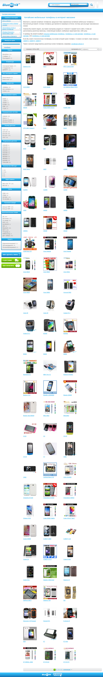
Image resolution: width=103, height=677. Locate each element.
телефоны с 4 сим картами (41, 36)
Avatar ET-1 (66, 313)
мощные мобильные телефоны (54, 34)
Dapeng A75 (26, 66)
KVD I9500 (26, 87)
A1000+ (25, 190)
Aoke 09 (45, 313)
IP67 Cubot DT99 (68, 66)
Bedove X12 (26, 395)
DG (64, 600)
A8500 (65, 210)
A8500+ (25, 231)
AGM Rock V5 (27, 251)
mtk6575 (32, 41)
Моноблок (6, 54)
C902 (24, 477)
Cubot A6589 (27, 539)
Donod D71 (46, 621)
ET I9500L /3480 (28, 662)
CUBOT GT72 (47, 559)
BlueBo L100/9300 (48, 395)
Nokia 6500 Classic (49, 107)
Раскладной (6, 58)
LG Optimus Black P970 (70, 87)
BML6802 (66, 415)
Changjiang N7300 (48, 498)
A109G (45, 190)
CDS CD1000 (67, 477)
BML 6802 (46, 415)
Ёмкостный (6, 79)
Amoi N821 (66, 272)
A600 (24, 210)
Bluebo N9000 (67, 395)
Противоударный (8, 245)
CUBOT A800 (47, 539)
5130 (44, 128)
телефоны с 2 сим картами (74, 34)
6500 (24, 148)
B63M (25, 354)
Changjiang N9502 (68, 498)
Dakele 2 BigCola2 (48, 580)
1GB (4, 106)
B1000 (45, 333)
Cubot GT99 (67, 559)
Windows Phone (7, 122)
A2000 (65, 190)
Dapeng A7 (66, 580)
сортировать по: (76, 49)
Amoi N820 (46, 272)
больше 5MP (6, 209)
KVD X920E (46, 87)
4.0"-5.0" (5, 135)
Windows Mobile (7, 120)
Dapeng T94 (46, 600)
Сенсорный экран (8, 66)
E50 (24, 641)
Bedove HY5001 (68, 374)
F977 (44, 66)
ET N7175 (66, 662)
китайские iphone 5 (77, 44)
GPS (4, 222)
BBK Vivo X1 (47, 374)
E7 (44, 641)
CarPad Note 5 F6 (48, 477)
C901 (65, 456)
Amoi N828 (26, 292)
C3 (44, 436)
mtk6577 (38, 41)
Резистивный (6, 77)
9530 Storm (26, 169)
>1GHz (5, 91)
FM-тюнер (6, 218)
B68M (65, 354)
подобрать (7, 47)
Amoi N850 (46, 292)
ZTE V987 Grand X (28, 128)
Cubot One (26, 580)
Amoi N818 (26, 272)
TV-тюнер (5, 220)
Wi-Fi (4, 230)
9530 (64, 148)
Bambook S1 (27, 374)
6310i (65, 128)
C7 (44, 456)
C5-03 (65, 436)
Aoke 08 (25, 313)
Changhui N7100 (28, 498)
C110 (24, 436)
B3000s (65, 333)
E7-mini (65, 641)
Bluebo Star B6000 (28, 415)
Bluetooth (5, 228)
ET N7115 (46, 662)
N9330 (25, 107)
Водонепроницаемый (9, 243)
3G (3, 216)
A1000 (65, 169)
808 (44, 148)
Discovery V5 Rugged (29, 621)
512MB (5, 104)
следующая (66, 669)
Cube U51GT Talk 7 (69, 518)
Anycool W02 (67, 292)
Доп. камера (6, 235)
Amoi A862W (47, 251)
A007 (44, 169)
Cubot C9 (26, 559)
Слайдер (5, 56)
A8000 (45, 210)
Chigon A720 (27, 518)
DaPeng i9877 (27, 600)
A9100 (45, 231)
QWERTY (5, 70)
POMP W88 (66, 107)
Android (5, 116)
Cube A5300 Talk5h (49, 518)
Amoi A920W (67, 251)
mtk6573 (26, 41)
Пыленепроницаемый (9, 247)
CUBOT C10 (67, 539)
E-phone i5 (66, 621)
